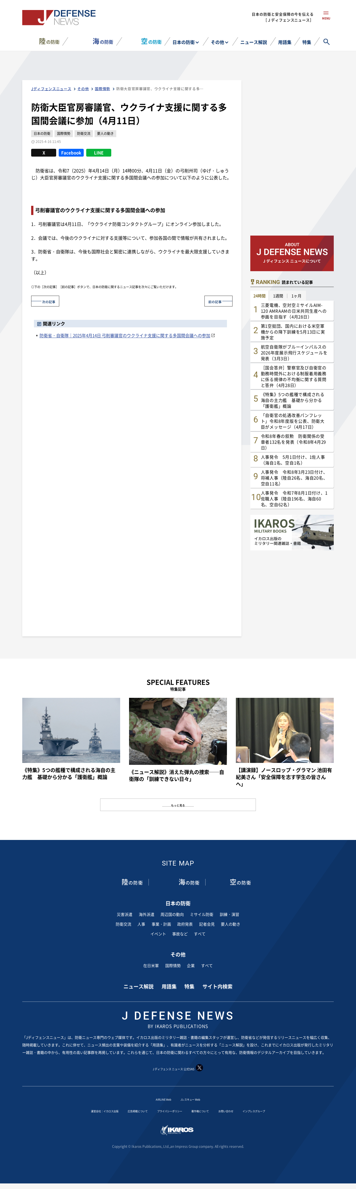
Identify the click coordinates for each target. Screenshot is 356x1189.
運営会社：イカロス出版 (76, 1110)
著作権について (210, 1110)
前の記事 (211, 300)
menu (326, 21)
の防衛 (49, 41)
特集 (306, 42)
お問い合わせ (244, 1110)
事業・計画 (161, 924)
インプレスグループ (283, 1110)
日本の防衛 (183, 42)
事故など (180, 933)
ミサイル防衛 (201, 914)
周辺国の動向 (172, 914)
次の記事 (53, 300)
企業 (191, 965)
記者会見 (207, 924)
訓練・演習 (229, 914)
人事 (141, 924)
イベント (158, 933)
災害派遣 (124, 914)
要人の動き (230, 924)
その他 (217, 42)
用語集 (284, 42)
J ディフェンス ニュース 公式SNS (178, 1068)
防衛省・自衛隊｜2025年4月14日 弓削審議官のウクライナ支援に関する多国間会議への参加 (124, 335)
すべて (200, 933)
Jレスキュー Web (194, 1098)
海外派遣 (146, 914)
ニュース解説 (253, 42)
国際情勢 (173, 965)
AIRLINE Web (158, 1098)
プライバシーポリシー (167, 1110)
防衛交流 (123, 924)
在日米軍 (151, 965)
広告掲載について (123, 1110)
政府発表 (185, 924)
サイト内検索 (217, 986)
